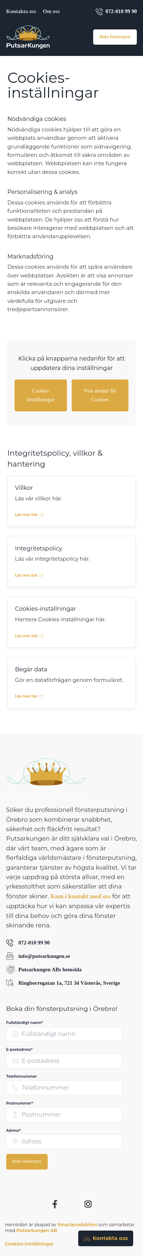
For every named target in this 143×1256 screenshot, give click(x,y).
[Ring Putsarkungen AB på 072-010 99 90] (71, 943)
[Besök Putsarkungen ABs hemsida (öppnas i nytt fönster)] (71, 969)
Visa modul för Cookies (100, 395)
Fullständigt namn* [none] (24, 1022)
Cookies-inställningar (29, 1244)
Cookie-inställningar (41, 395)
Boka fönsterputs (115, 36)
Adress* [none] (13, 1130)
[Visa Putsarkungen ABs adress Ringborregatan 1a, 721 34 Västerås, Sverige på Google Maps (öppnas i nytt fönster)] (71, 983)
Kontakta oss (21, 11)
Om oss (51, 11)
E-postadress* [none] (19, 1049)
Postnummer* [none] (19, 1103)
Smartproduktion (77, 1224)
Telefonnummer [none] (21, 1076)
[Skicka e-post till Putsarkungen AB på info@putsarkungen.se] (71, 956)
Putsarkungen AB (36, 1230)
